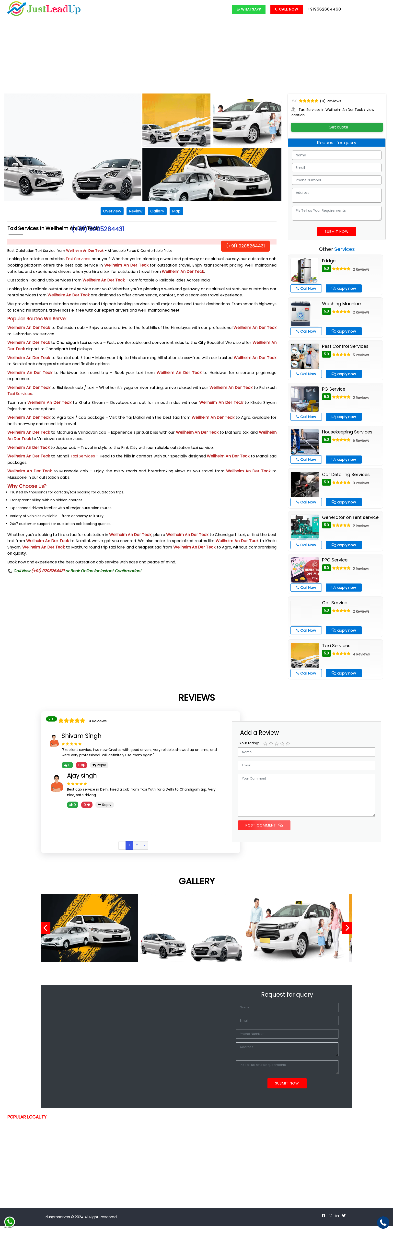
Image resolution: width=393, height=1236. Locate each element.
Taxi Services (78, 259)
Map (176, 211)
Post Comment (264, 825)
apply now (344, 288)
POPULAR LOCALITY (26, 1117)
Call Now (286, 9)
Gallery (157, 211)
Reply (99, 765)
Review (135, 211)
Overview (112, 211)
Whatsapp (249, 9)
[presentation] (47, 928)
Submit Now (337, 231)
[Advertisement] (196, 57)
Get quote (337, 127)
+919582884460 (324, 9)
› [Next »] (144, 845)
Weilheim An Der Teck (85, 250)
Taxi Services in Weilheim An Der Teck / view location (332, 112)
